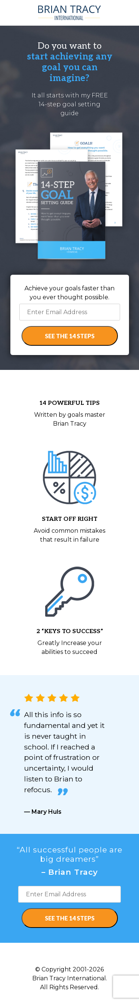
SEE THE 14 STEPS (70, 335)
